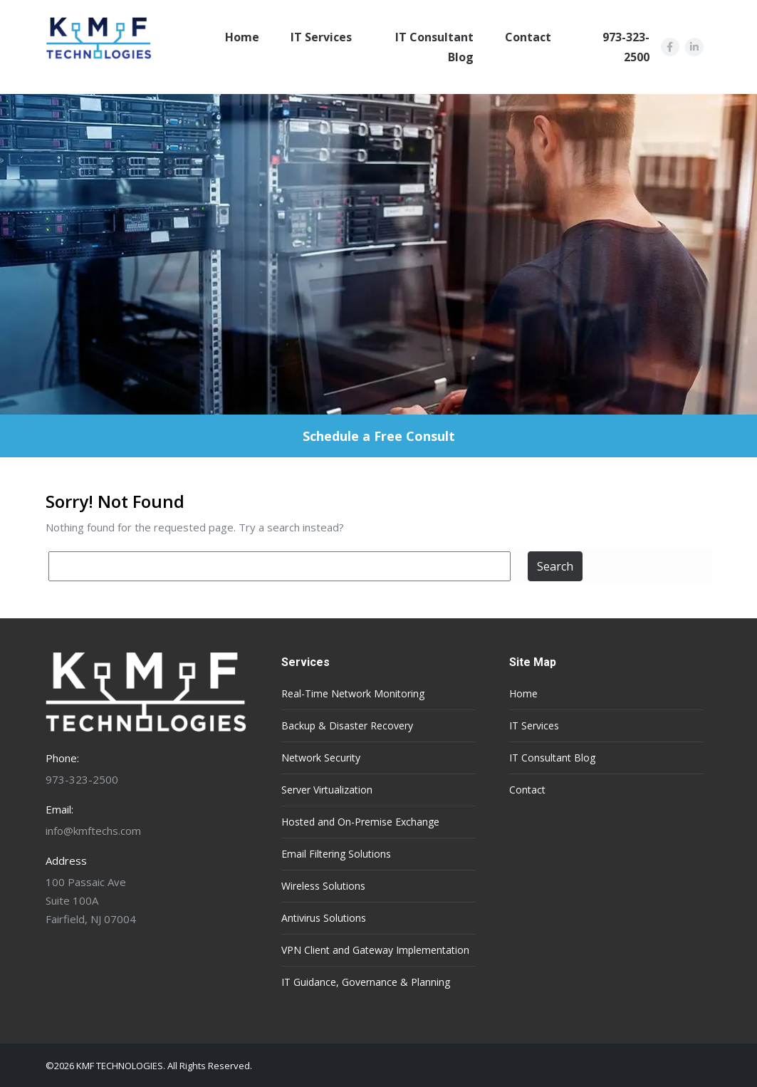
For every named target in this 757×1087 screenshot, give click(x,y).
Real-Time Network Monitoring (352, 693)
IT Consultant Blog (434, 47)
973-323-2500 (625, 47)
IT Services (321, 37)
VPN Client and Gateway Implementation (375, 950)
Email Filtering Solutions (336, 853)
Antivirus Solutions (323, 918)
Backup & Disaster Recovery (347, 725)
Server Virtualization (326, 789)
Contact (528, 37)
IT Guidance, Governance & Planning (365, 982)
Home (242, 37)
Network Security (320, 757)
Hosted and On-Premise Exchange (360, 821)
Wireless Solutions (323, 886)
